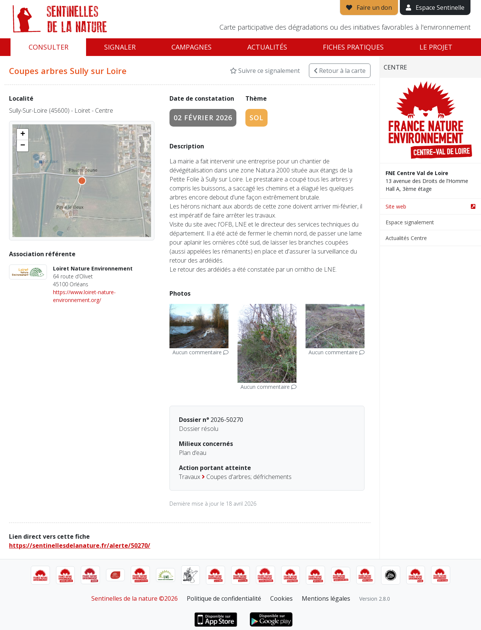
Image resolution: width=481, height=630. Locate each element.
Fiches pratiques (353, 46)
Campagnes (191, 46)
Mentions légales (326, 598)
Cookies (281, 598)
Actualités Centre (406, 238)
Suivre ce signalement (265, 70)
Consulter (48, 46)
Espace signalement (410, 222)
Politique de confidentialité (224, 598)
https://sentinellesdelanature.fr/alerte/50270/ (79, 545)
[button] (22, 134)
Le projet (435, 46)
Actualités (267, 46)
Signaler (120, 46)
